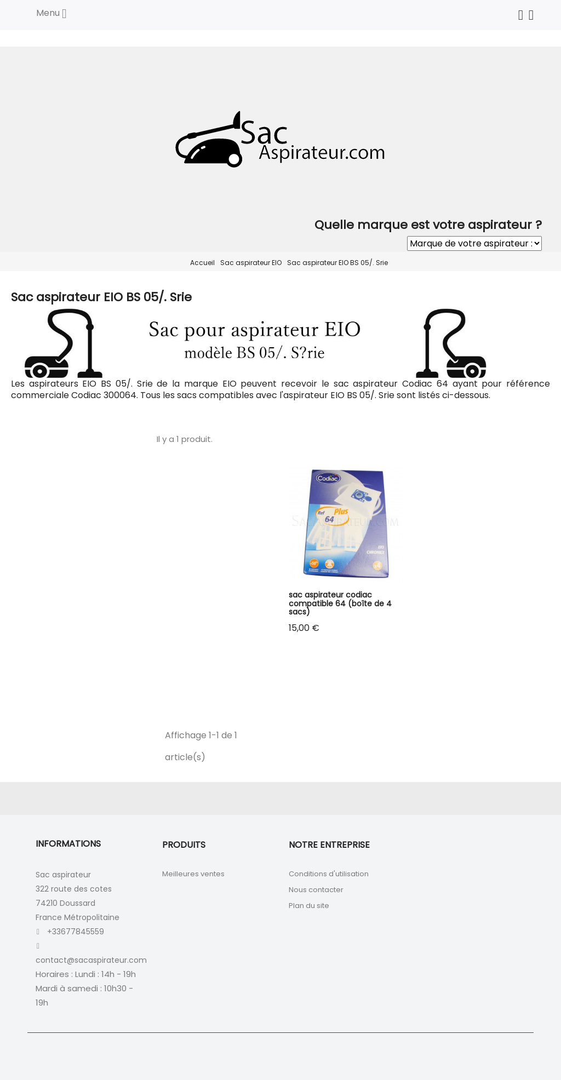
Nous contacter (316, 889)
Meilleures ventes (193, 874)
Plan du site (309, 905)
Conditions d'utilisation (329, 874)
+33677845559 (75, 931)
